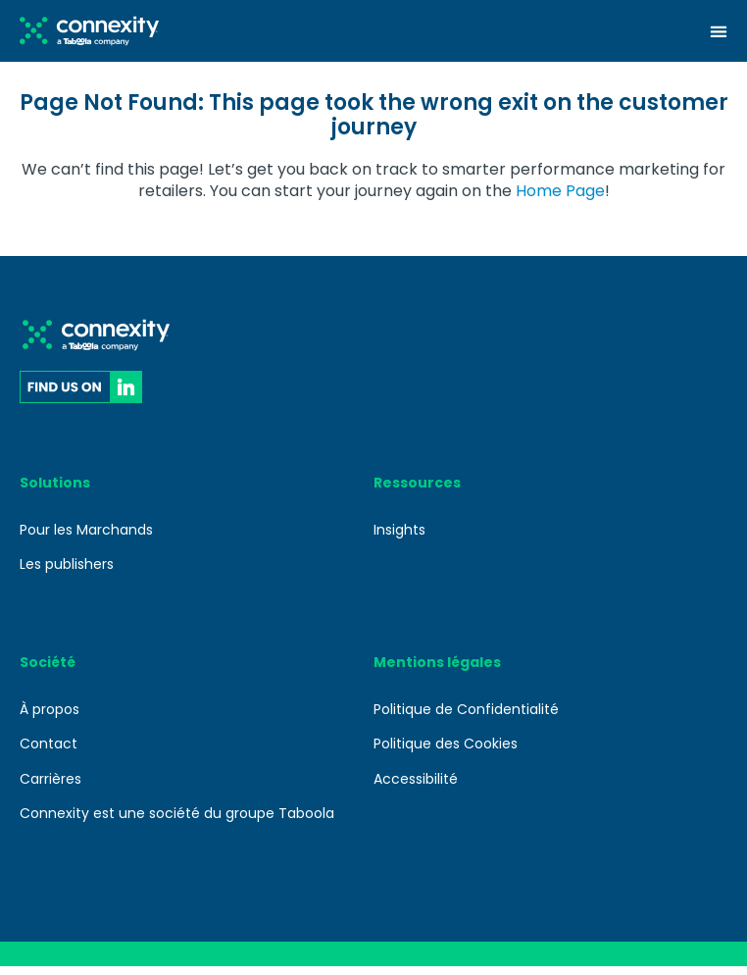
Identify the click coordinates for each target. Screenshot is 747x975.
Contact (48, 752)
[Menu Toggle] (718, 31)
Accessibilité (416, 787)
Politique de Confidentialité (466, 718)
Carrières (50, 787)
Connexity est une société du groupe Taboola (177, 822)
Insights (399, 538)
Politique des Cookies (446, 752)
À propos (49, 718)
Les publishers (67, 573)
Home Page (560, 199)
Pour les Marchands (86, 538)
